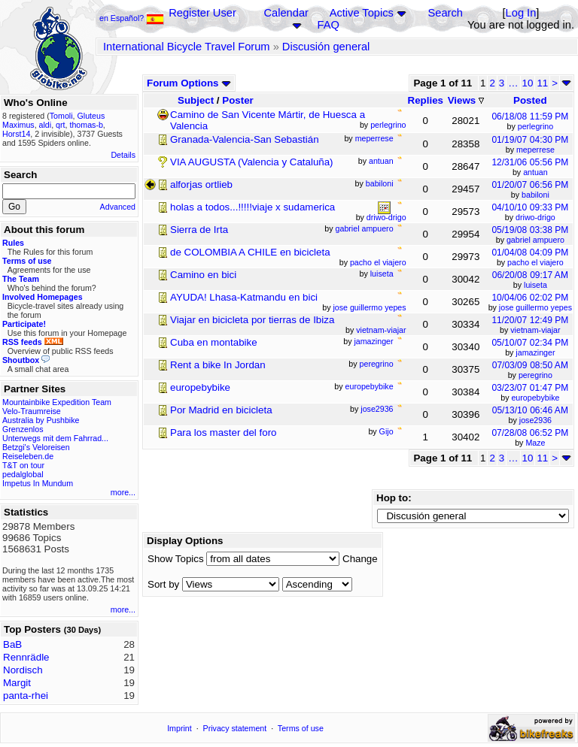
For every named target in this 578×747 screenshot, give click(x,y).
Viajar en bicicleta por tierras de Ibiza (252, 319)
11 (542, 83)
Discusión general (326, 47)
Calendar (285, 13)
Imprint (179, 728)
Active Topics (362, 13)
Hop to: (394, 498)
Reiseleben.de (27, 456)
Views (466, 100)
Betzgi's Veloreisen (36, 447)
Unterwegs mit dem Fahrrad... (55, 438)
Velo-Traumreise (31, 411)
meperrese (535, 149)
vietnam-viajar (535, 329)
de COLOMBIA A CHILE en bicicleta (250, 252)
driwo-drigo (535, 217)
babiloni (535, 194)
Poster (237, 100)
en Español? (131, 18)
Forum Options (189, 83)
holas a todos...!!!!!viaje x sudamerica (252, 207)
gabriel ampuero (535, 239)
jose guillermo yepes (535, 307)
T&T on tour (23, 465)
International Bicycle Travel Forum (186, 47)
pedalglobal (23, 474)
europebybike (200, 387)
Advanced (117, 206)
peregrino (535, 375)
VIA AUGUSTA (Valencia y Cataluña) (251, 162)
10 (528, 83)
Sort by (163, 584)
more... (123, 492)
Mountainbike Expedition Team (56, 402)
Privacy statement (235, 728)
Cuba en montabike (213, 342)
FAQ (328, 25)
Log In (521, 13)
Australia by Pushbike (40, 420)
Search (444, 13)
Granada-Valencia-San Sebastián (244, 139)
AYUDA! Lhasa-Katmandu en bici (244, 297)
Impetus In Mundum (37, 483)
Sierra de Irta (199, 229)
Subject (196, 100)
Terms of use (301, 728)
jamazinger (535, 352)
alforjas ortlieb (201, 184)
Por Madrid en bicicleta (221, 410)
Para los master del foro (223, 432)
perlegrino (535, 126)
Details (123, 154)
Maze (535, 442)
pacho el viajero (535, 262)
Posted (529, 100)
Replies (425, 100)
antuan (535, 172)
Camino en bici (203, 274)
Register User (202, 13)
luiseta (535, 284)
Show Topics (176, 558)
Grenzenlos (23, 429)
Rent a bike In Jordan (218, 364)
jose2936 (535, 420)
